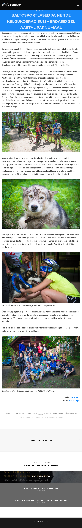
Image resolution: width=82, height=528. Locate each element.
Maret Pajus (75, 397)
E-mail (32, 440)
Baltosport (9, 413)
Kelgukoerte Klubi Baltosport (31, 418)
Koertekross (58, 413)
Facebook (42, 440)
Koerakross (47, 413)
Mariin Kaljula (74, 400)
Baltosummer (20, 413)
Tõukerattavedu (71, 413)
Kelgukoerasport (34, 413)
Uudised (41, 414)
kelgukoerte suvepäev (54, 418)
